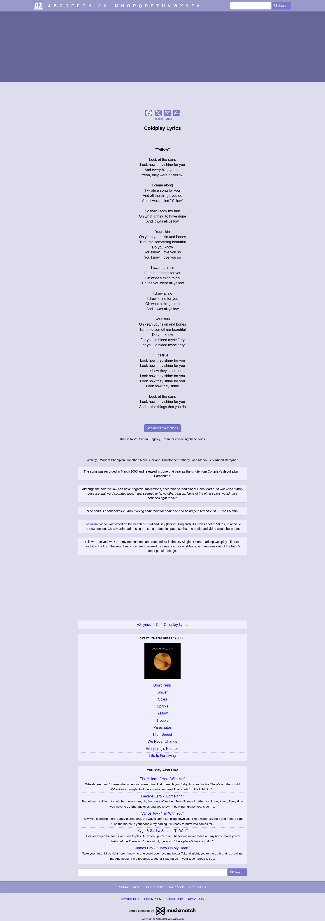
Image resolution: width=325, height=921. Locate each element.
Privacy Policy (152, 898)
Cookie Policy (174, 898)
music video (98, 524)
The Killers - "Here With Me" (162, 779)
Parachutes (162, 727)
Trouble (162, 720)
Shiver (162, 692)
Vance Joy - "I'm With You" (162, 813)
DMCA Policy (196, 898)
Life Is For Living (162, 756)
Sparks (162, 706)
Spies (162, 699)
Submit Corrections (162, 428)
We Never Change (162, 741)
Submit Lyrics (129, 887)
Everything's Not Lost (163, 749)
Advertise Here (130, 898)
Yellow (162, 713)
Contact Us (197, 887)
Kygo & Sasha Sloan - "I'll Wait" (162, 831)
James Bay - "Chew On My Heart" (162, 848)
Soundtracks (154, 887)
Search (281, 5)
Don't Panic (162, 685)
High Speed (162, 734)
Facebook (176, 887)
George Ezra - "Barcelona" (162, 796)
